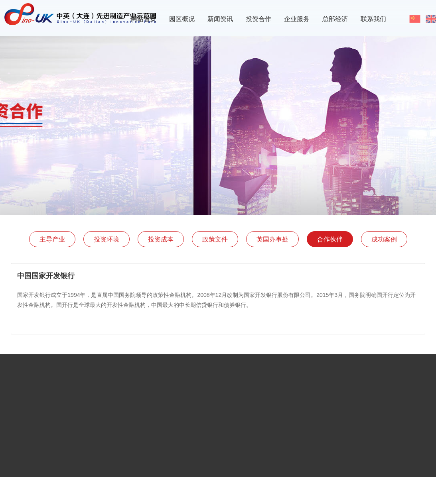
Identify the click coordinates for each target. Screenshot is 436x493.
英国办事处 (272, 239)
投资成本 (161, 239)
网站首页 (143, 19)
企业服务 (297, 19)
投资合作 (258, 19)
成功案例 (384, 239)
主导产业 (52, 239)
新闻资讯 (220, 19)
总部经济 (335, 19)
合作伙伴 (330, 239)
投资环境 (106, 239)
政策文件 (215, 239)
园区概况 (182, 19)
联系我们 (373, 19)
